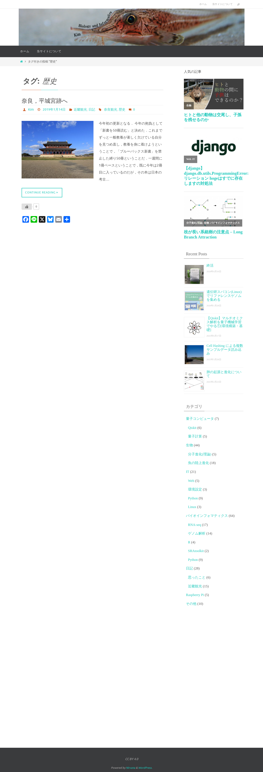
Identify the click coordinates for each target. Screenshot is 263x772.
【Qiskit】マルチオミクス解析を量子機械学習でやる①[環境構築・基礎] (224, 324)
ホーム (203, 4)
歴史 (122, 110)
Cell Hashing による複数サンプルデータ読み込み (224, 349)
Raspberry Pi (195, 595)
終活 (209, 265)
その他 (191, 604)
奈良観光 (110, 110)
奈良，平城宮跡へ (45, 101)
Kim (31, 110)
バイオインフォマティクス (207, 516)
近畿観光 (80, 110)
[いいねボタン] (27, 207)
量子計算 (195, 436)
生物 (189, 445)
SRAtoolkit (196, 551)
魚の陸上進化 (198, 463)
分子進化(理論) (199, 454)
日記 (92, 110)
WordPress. (145, 768)
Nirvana (130, 768)
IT (187, 472)
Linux (192, 507)
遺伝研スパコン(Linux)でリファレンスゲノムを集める (224, 296)
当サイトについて (222, 4)
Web (191, 481)
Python (193, 498)
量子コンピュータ (200, 419)
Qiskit (192, 428)
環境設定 (195, 489)
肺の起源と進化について (223, 374)
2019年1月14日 (54, 110)
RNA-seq (194, 525)
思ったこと (196, 577)
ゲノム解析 (196, 533)
